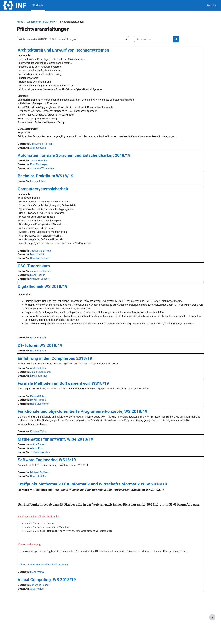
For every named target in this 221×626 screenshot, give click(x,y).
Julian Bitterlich (45, 163)
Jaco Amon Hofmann (48, 146)
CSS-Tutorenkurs (39, 271)
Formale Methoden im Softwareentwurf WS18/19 (69, 394)
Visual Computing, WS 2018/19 (52, 597)
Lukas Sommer (45, 386)
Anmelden (212, 5)
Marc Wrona (43, 589)
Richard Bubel (44, 407)
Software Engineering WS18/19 (52, 472)
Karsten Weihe (44, 443)
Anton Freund (44, 456)
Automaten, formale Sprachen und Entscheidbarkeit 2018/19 (79, 158)
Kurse (25, 22)
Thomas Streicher (46, 464)
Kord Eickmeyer (45, 167)
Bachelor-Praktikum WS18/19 (51, 179)
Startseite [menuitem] (38, 5)
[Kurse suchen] (159, 39)
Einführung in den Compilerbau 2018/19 (60, 369)
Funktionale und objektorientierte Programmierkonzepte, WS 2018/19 (88, 423)
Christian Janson (46, 263)
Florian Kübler (44, 184)
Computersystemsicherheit (48, 192)
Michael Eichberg (46, 485)
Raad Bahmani (44, 348)
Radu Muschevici (46, 415)
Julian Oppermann (46, 382)
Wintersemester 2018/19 (47, 22)
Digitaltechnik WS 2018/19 (48, 292)
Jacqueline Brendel (47, 255)
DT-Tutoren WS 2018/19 (45, 356)
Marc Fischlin (44, 259)
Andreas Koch (44, 150)
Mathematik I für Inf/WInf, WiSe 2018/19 (61, 451)
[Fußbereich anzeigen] (212, 617)
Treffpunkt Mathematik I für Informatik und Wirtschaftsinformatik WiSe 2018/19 (98, 496)
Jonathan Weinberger (48, 171)
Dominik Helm (44, 489)
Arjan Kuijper (43, 606)
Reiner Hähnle (44, 411)
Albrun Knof (43, 460)
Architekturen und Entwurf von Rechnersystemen (69, 50)
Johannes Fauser (46, 602)
